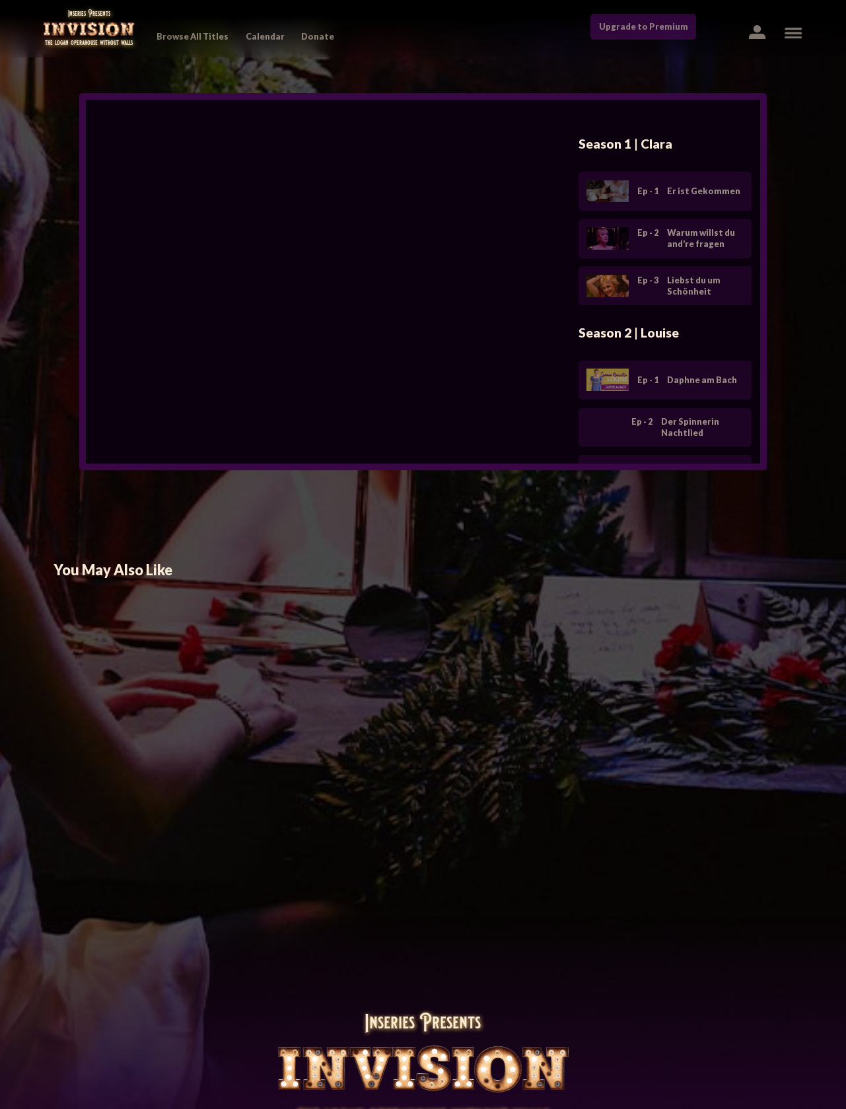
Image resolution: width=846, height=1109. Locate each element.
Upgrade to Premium (643, 26)
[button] (756, 31)
